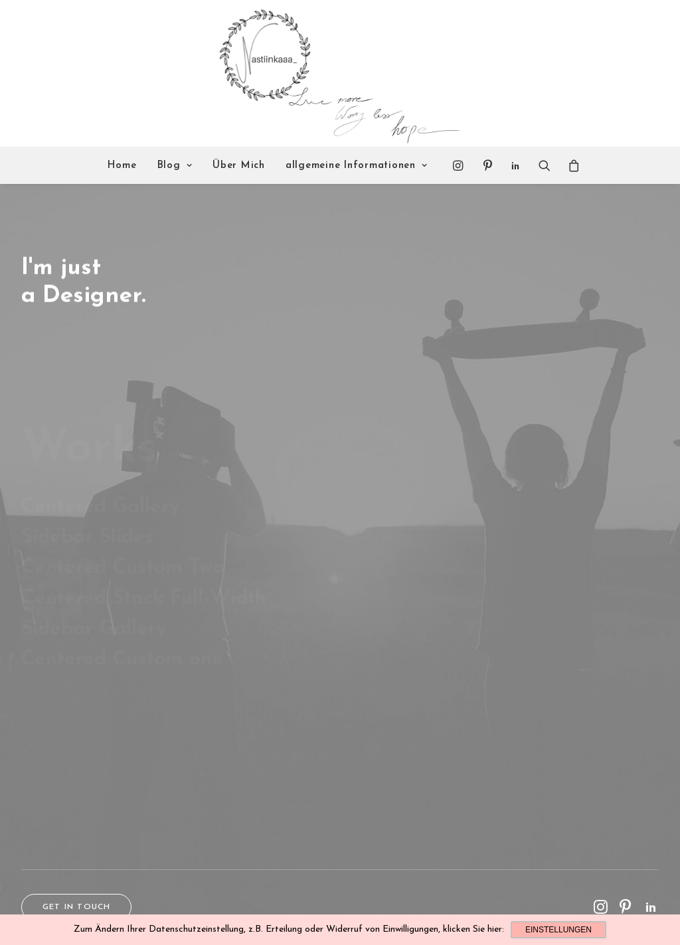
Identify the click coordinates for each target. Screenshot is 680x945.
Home (122, 166)
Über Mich (238, 166)
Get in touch (76, 907)
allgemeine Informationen (357, 166)
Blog (175, 166)
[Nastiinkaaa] (338, 73)
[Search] (544, 165)
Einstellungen (558, 929)
